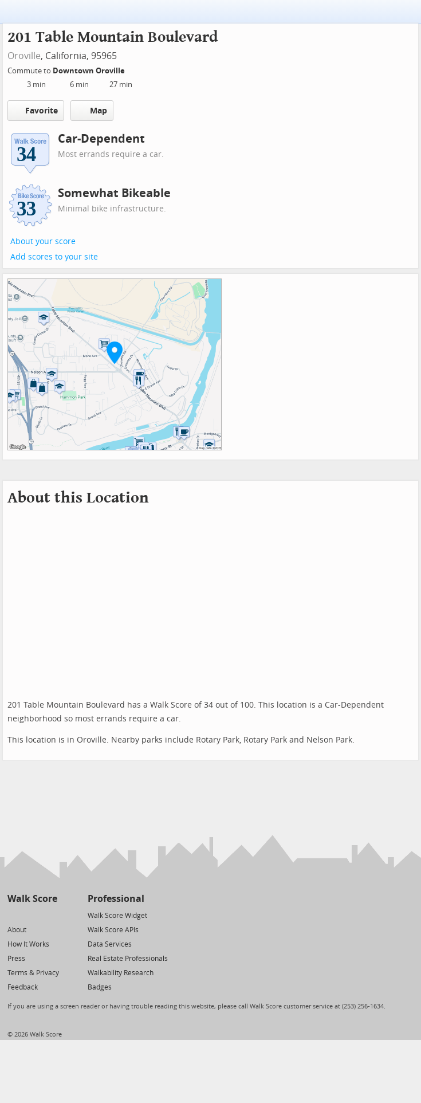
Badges (100, 987)
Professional (116, 898)
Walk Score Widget (117, 916)
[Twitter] (14, 914)
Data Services (110, 944)
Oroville (24, 55)
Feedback (22, 987)
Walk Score (32, 898)
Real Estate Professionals (128, 959)
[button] (114, 352)
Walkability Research (121, 973)
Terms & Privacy (33, 973)
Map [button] (92, 110)
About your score (43, 241)
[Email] (49, 914)
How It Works (28, 944)
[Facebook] (31, 914)
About (16, 930)
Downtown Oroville (90, 70)
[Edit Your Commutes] (132, 69)
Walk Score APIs (113, 930)
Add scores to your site (54, 257)
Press (16, 959)
